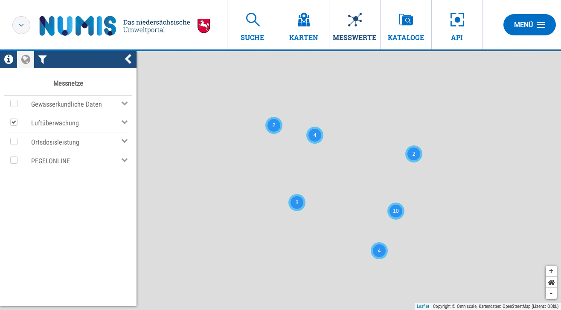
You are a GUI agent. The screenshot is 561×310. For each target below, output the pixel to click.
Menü (529, 24)
